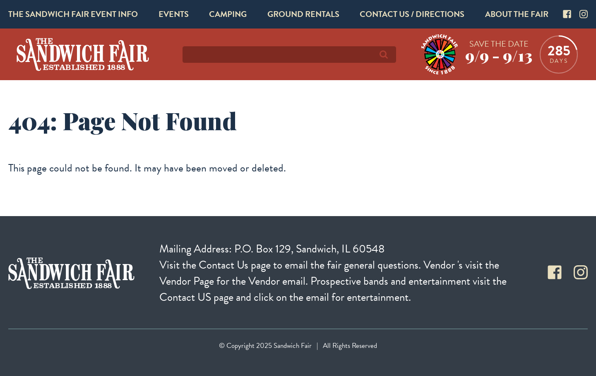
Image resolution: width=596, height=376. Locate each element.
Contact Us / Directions (412, 14)
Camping (228, 14)
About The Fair (516, 14)
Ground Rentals (303, 14)
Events (174, 14)
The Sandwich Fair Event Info (73, 14)
